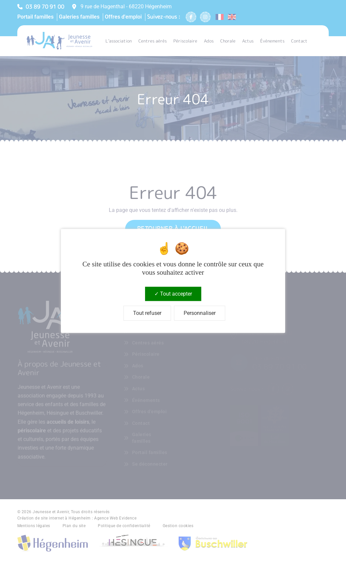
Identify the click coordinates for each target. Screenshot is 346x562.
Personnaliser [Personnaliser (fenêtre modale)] (200, 313)
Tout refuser (147, 313)
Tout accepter (173, 294)
